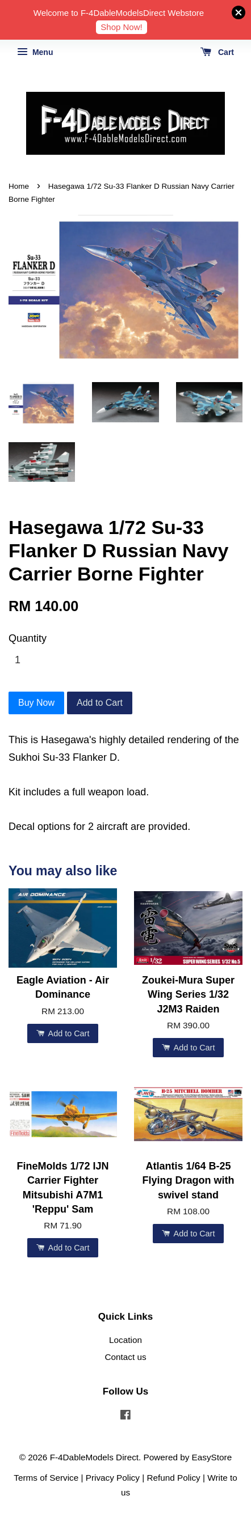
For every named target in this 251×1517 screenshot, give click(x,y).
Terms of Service (46, 1477)
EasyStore (212, 1457)
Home (19, 186)
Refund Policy (173, 1477)
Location (125, 1340)
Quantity (28, 638)
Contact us (125, 1357)
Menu (35, 52)
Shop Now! (121, 27)
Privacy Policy (113, 1477)
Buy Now (36, 702)
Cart (217, 52)
